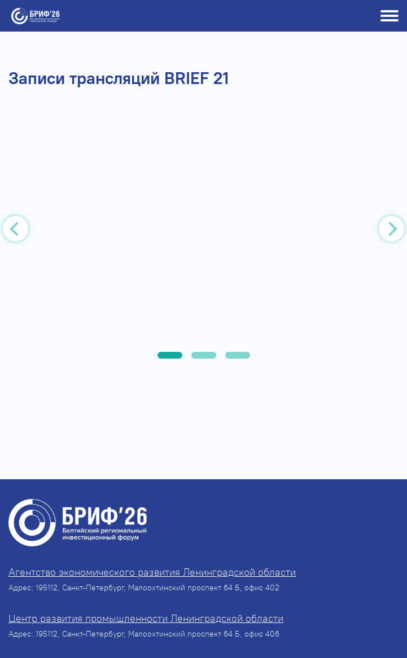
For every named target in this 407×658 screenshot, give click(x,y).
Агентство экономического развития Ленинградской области (152, 572)
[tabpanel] (203, 231)
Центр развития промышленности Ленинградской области (145, 618)
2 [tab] (203, 355)
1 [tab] (169, 355)
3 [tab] (237, 355)
